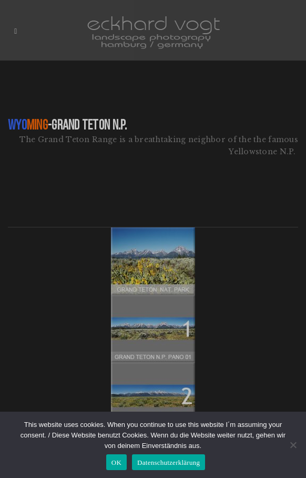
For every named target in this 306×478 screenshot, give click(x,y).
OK (116, 462)
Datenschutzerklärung (168, 462)
